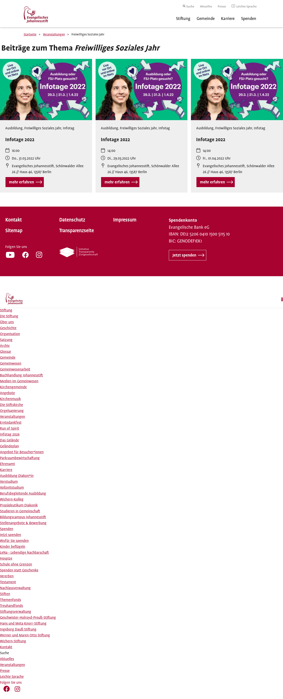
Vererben (7, 576)
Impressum (124, 220)
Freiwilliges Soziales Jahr (42, 128)
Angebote (7, 393)
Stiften (5, 594)
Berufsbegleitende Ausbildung (23, 493)
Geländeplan (9, 446)
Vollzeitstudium (12, 488)
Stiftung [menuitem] (183, 18)
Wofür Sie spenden (14, 541)
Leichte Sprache (246, 6)
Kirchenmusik (10, 399)
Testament (8, 582)
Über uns (7, 322)
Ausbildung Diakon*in (17, 476)
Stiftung (6, 310)
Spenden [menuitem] (248, 18)
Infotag (68, 128)
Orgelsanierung (12, 411)
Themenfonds (10, 600)
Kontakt (13, 220)
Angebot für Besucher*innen (22, 452)
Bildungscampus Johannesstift (23, 517)
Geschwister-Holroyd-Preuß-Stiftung (28, 618)
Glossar (5, 352)
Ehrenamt (7, 464)
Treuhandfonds (11, 606)
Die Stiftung (9, 316)
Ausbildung (14, 128)
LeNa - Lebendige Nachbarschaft (24, 553)
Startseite (30, 34)
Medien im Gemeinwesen (19, 381)
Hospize (6, 558)
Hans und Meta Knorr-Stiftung (23, 623)
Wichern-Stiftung (13, 641)
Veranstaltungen (54, 34)
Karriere (6, 470)
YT (10, 255)
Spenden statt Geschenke (19, 570)
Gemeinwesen (10, 363)
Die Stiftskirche (11, 405)
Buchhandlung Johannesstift (21, 375)
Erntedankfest (10, 423)
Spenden (6, 529)
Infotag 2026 (10, 434)
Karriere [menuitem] (228, 18)
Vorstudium (9, 482)
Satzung (6, 340)
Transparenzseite (76, 230)
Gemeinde (7, 358)
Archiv (5, 346)
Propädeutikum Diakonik (19, 505)
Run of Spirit (9, 428)
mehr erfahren (21, 182)
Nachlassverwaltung (15, 588)
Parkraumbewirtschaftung (20, 458)
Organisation (10, 334)
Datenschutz (72, 220)
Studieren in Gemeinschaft (20, 511)
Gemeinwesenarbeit (15, 369)
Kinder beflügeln (12, 547)
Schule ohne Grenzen (16, 564)
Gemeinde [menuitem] (206, 18)
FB (25, 254)
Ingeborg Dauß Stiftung (18, 629)
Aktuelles (206, 6)
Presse (222, 6)
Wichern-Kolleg (11, 499)
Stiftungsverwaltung (15, 612)
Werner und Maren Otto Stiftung (25, 635)
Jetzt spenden (184, 255)
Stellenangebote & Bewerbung (23, 523)
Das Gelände (9, 440)
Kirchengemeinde (13, 387)
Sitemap (13, 230)
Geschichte (8, 328)
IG (39, 254)
